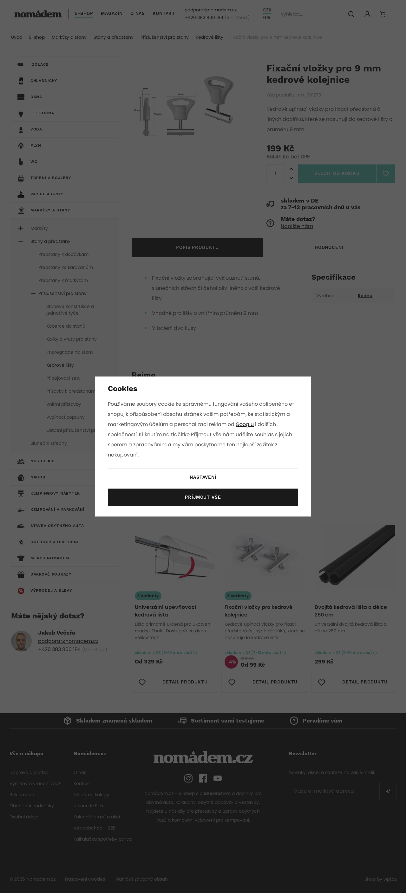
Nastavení (203, 477)
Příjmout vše (203, 497)
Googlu (246, 424)
